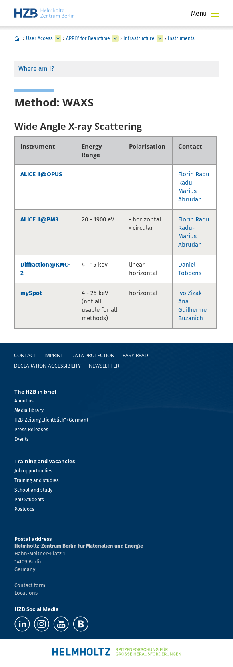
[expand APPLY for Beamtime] (115, 38)
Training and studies (36, 480)
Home (16, 38)
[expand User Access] (58, 38)
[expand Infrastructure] (160, 38)
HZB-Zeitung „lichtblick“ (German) (51, 420)
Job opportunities (33, 471)
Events (21, 439)
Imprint (53, 355)
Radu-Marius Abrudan (190, 191)
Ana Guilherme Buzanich (192, 310)
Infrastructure (139, 38)
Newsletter (104, 365)
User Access (39, 38)
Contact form (29, 585)
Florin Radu (193, 174)
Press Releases (31, 429)
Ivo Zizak (190, 293)
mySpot (31, 293)
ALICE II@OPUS (41, 174)
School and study (33, 490)
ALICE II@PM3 (39, 219)
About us (24, 401)
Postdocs (24, 509)
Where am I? (36, 68)
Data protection (92, 355)
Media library (29, 410)
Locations (26, 593)
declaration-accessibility (47, 365)
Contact (25, 355)
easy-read (135, 355)
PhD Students (29, 499)
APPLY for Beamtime (88, 38)
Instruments (181, 38)
